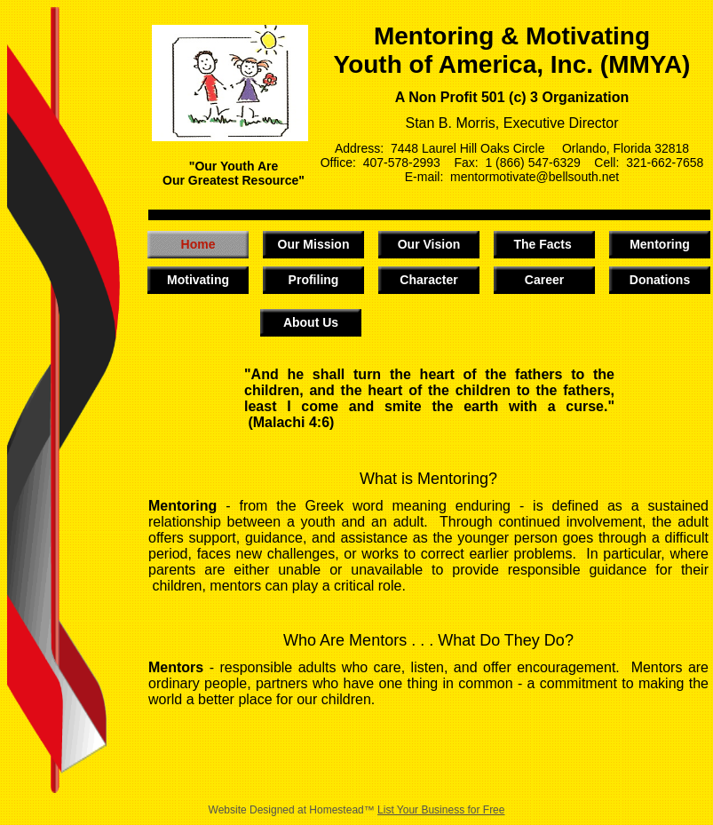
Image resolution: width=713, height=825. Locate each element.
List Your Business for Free (440, 810)
